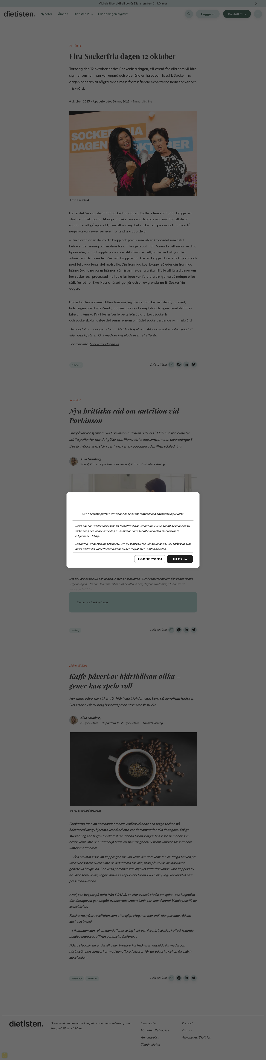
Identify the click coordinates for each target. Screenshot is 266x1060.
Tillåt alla (180, 559)
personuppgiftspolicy (106, 544)
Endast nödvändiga (150, 559)
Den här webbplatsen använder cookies (108, 514)
